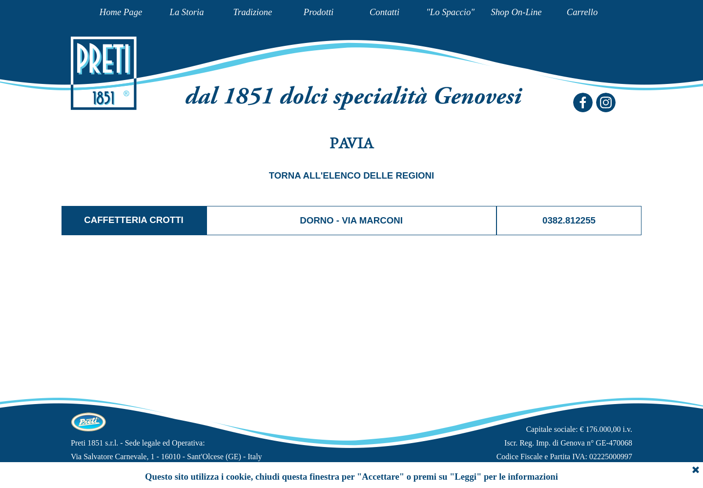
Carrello (582, 12)
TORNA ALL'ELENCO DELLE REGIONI (351, 175)
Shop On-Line (516, 12)
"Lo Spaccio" (450, 12)
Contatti (384, 12)
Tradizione (252, 12)
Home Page (121, 12)
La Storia (187, 12)
